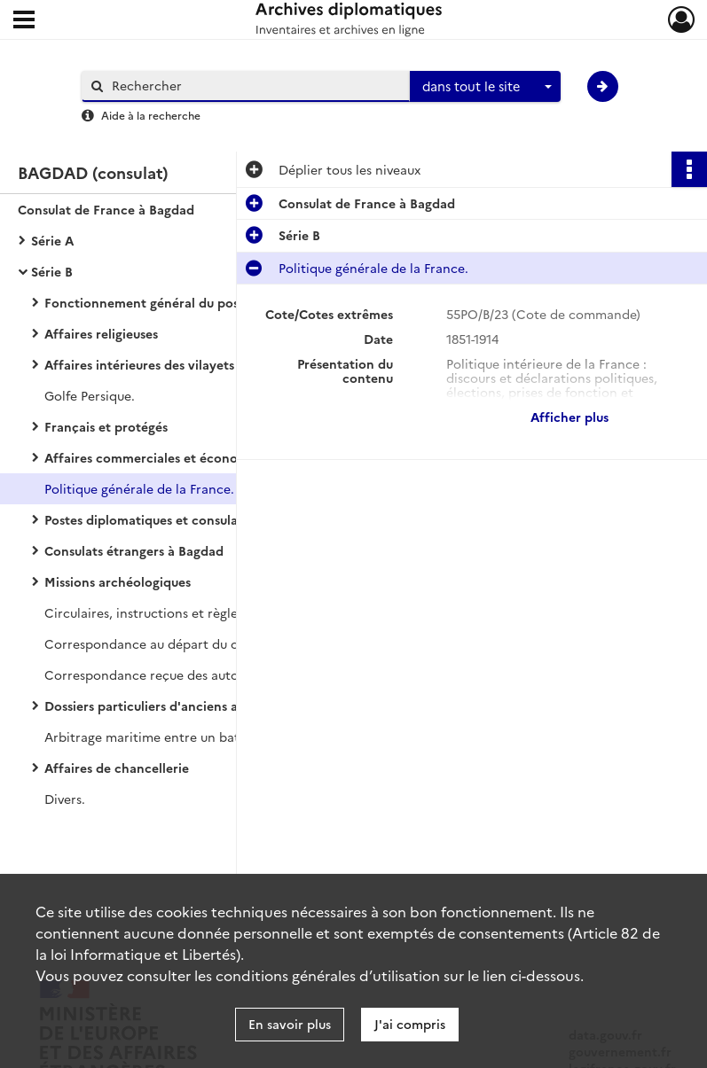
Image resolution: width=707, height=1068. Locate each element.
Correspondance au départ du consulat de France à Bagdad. (221, 643)
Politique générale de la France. (139, 488)
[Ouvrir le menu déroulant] (24, 21)
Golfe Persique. (89, 395)
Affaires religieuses (101, 333)
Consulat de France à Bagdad (106, 209)
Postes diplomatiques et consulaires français (177, 519)
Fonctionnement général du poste (147, 302)
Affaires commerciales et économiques (162, 457)
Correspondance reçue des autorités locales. (179, 674)
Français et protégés (106, 426)
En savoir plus (289, 1024)
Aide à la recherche (150, 114)
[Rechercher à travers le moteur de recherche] (254, 85)
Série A (52, 240)
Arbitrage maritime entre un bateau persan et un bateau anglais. (221, 736)
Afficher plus (569, 416)
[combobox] (485, 87)
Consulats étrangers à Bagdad (134, 550)
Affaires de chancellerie (116, 767)
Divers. (64, 798)
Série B (52, 271)
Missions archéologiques (117, 581)
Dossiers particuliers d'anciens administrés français (198, 705)
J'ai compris (409, 1024)
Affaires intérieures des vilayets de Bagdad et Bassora (205, 364)
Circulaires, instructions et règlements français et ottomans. (221, 612)
